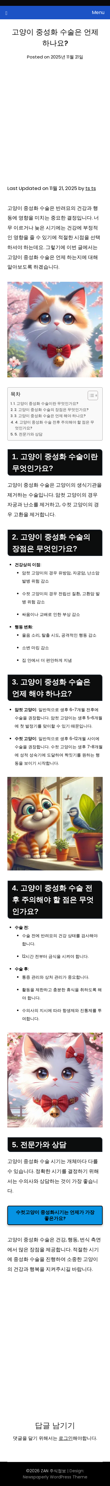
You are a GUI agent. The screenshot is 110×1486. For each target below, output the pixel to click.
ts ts (90, 188)
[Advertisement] (55, 126)
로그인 (66, 1438)
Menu (98, 12)
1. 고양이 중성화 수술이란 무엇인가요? (45, 403)
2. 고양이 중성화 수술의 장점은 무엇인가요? (51, 409)
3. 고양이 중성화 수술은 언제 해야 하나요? (50, 415)
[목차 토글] (90, 395)
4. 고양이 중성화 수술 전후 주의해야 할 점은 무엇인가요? (54, 425)
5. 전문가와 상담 (29, 434)
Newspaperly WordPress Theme (55, 1477)
